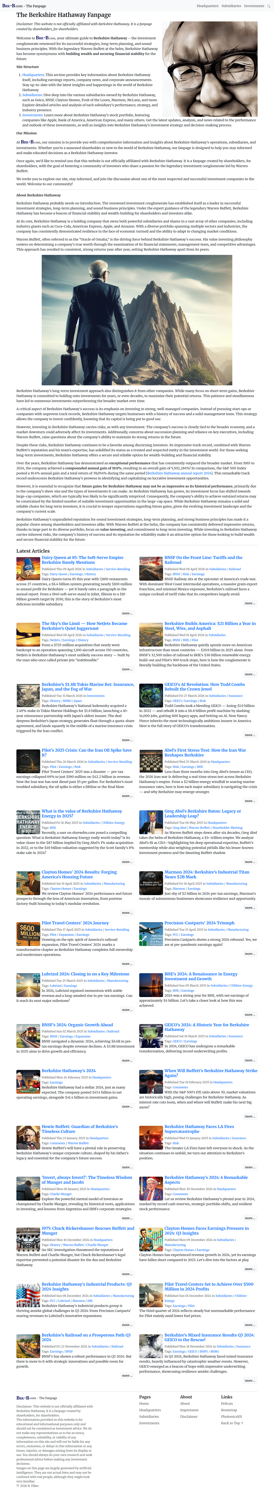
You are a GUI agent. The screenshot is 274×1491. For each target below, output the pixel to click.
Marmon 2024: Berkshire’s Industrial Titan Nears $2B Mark (207, 874)
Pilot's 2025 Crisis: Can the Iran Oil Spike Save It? (87, 753)
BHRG (67, 701)
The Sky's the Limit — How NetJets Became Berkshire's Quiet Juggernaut (84, 626)
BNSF (176, 574)
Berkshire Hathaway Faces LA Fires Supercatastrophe (199, 1129)
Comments (180, 1087)
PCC (176, 934)
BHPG (204, 1351)
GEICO (177, 701)
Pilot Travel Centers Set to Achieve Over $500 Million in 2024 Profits (209, 1287)
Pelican (227, 1403)
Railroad (235, 569)
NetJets (55, 640)
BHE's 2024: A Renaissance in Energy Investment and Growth (201, 976)
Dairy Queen (58, 574)
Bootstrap (229, 1410)
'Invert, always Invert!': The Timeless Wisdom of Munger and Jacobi (87, 1180)
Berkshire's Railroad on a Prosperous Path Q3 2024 (86, 1337)
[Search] (269, 6)
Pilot (195, 640)
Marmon (179, 888)
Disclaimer (189, 1416)
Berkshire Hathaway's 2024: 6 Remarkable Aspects (206, 1180)
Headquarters (208, 6)
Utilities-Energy (113, 823)
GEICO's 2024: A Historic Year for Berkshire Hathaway (207, 1027)
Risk (186, 574)
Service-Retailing (118, 569)
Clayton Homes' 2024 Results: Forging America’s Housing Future (79, 874)
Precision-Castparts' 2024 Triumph (200, 922)
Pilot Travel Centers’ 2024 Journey (75, 922)
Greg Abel (179, 828)
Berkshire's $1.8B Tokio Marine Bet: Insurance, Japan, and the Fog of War (88, 687)
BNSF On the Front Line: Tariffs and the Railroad (203, 560)
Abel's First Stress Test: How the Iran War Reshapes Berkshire (205, 753)
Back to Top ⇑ (232, 1423)
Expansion (66, 934)
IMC (90, 1301)
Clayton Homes (60, 888)
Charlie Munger (61, 1194)
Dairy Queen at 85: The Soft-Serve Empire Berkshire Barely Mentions (82, 560)
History (90, 574)
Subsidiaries (231, 6)
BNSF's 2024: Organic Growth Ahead (77, 1024)
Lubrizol (56, 986)
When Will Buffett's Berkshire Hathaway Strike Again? (211, 1073)
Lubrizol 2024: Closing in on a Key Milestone (85, 974)
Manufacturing (114, 883)
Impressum (189, 1410)
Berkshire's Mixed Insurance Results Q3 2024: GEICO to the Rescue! (210, 1337)
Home (144, 1403)
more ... (127, 613)
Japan (78, 701)
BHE (186, 640)
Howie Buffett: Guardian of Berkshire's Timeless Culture (80, 1129)
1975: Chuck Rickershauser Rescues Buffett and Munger (88, 1231)
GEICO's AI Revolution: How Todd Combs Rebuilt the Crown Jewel (205, 687)
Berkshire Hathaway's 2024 (69, 1070)
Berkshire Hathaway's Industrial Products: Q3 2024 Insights (87, 1287)
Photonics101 (231, 1416)
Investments (254, 6)
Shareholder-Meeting (227, 828)
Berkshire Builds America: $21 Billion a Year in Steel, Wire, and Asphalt (210, 626)
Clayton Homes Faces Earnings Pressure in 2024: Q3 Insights (207, 1231)
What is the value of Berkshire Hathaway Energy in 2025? (82, 814)
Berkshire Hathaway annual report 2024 (179, 473)
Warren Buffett (199, 828)
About (185, 1403)
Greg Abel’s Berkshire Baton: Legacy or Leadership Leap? (203, 814)
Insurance (236, 696)
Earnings (76, 574)
